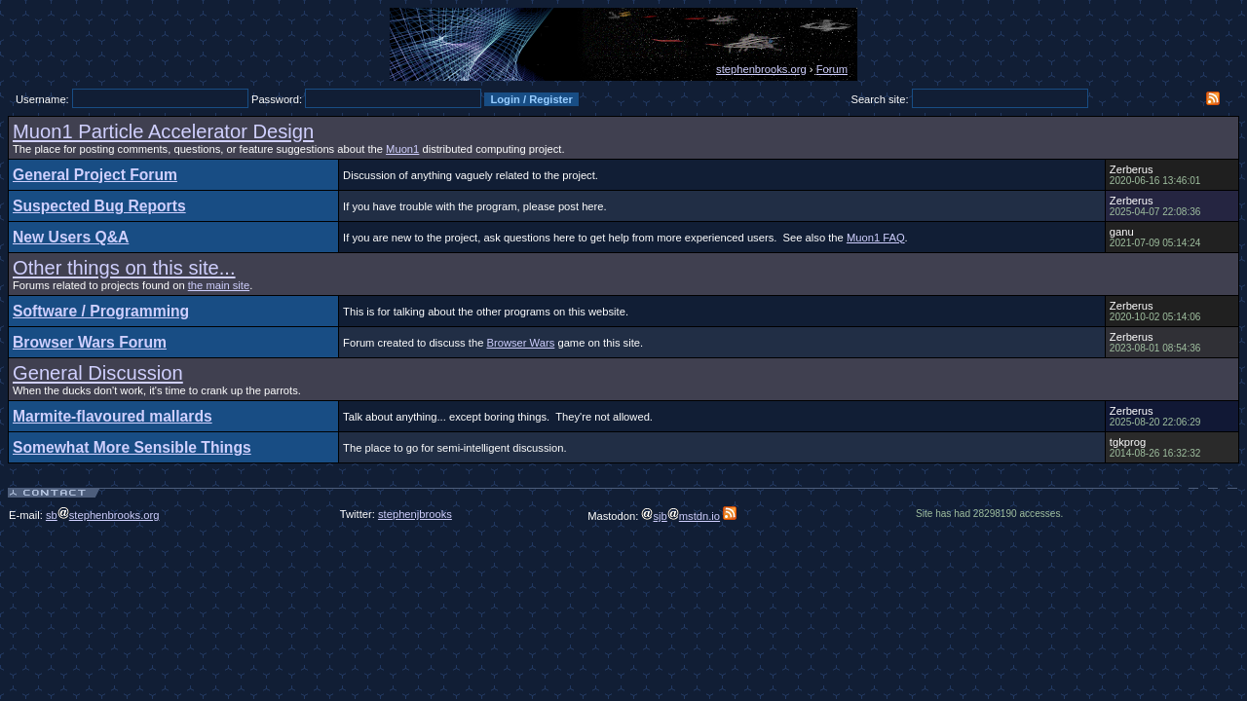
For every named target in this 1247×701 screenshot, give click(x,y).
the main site (218, 285)
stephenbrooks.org (761, 69)
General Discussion (98, 373)
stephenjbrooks (415, 514)
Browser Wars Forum (90, 342)
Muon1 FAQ (876, 237)
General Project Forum (95, 174)
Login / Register (531, 99)
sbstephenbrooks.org (103, 515)
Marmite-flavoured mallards (112, 416)
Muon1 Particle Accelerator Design (163, 131)
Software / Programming (101, 311)
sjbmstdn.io (680, 516)
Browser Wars (520, 343)
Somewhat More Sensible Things (132, 447)
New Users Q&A (71, 237)
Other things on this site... (124, 267)
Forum (832, 69)
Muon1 (402, 149)
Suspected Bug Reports (99, 206)
